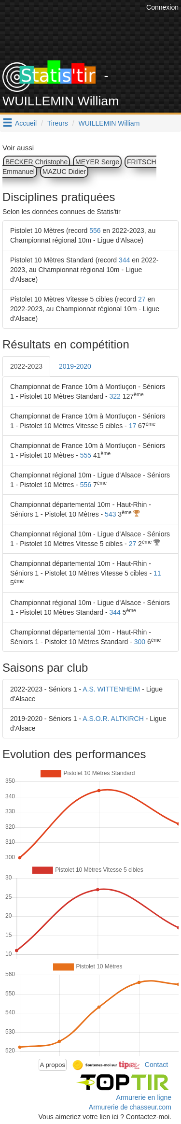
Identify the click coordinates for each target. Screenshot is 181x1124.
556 (94, 230)
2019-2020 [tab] (75, 366)
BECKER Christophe (36, 162)
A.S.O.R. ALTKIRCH (113, 718)
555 (85, 455)
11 (157, 573)
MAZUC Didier (64, 171)
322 (114, 396)
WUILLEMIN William (109, 123)
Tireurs (57, 123)
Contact (156, 1064)
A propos (53, 1064)
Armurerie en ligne (143, 1097)
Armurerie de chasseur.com (130, 1107)
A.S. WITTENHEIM (111, 689)
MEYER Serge (97, 162)
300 (139, 642)
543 (110, 514)
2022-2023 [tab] (26, 366)
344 (124, 260)
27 (142, 299)
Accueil (26, 123)
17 (133, 426)
